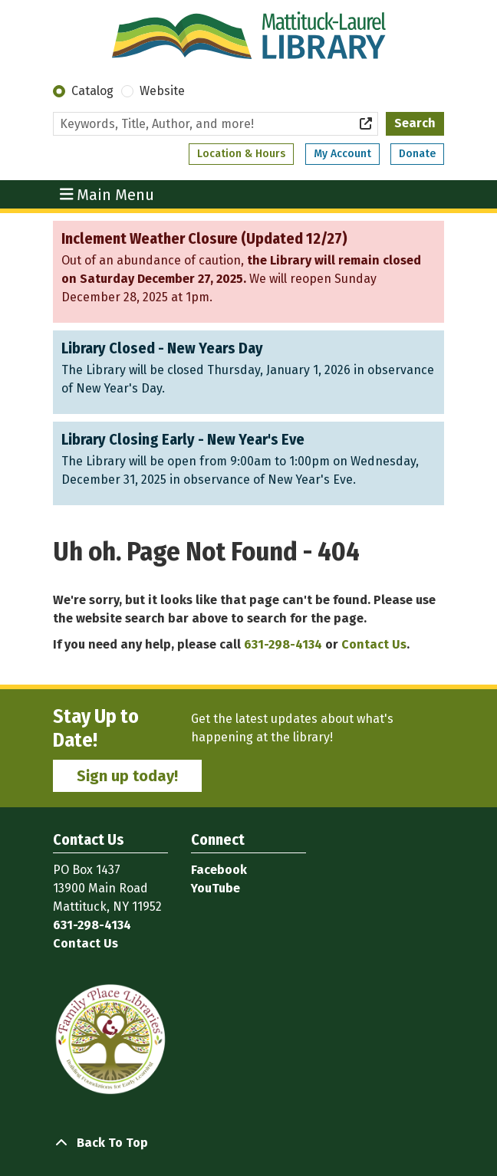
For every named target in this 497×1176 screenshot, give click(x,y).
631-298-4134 (283, 644)
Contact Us (373, 644)
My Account (342, 153)
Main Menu (107, 194)
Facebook (219, 869)
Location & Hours (241, 153)
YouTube (215, 888)
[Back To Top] (248, 1143)
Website (162, 91)
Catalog (92, 91)
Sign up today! (127, 776)
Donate (417, 153)
